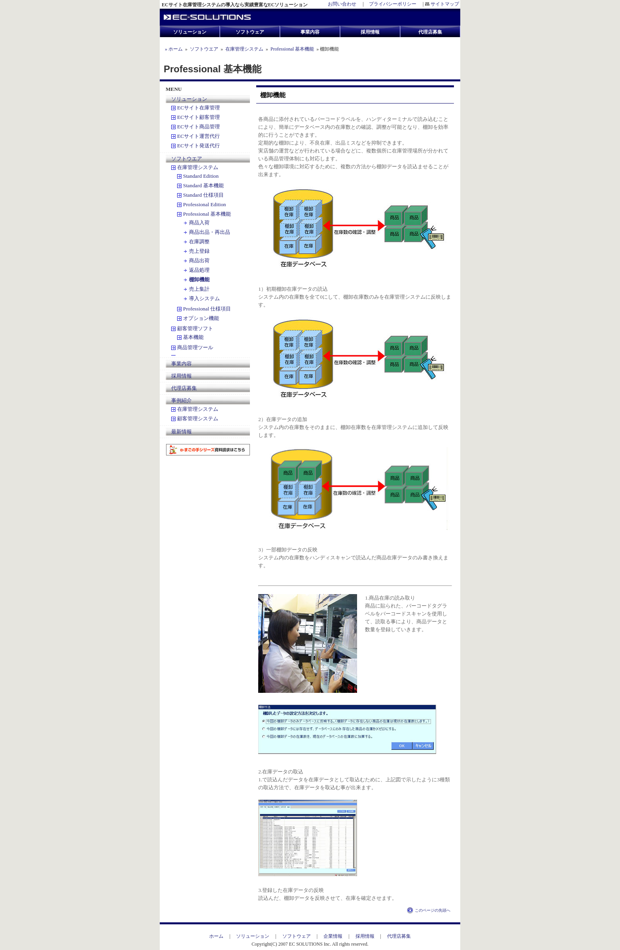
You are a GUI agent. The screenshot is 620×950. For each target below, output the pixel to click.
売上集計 (199, 289)
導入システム (204, 298)
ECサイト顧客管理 (198, 117)
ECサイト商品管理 (198, 127)
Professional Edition (204, 204)
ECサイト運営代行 (198, 136)
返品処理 (199, 270)
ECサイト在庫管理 (198, 108)
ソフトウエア (204, 49)
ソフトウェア (299, 936)
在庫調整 (199, 242)
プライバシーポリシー (392, 4)
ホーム (218, 936)
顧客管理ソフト (195, 328)
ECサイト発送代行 (198, 146)
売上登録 (199, 251)
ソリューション (189, 99)
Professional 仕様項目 (207, 309)
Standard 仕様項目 (203, 195)
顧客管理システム (197, 418)
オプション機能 (201, 318)
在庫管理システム (244, 49)
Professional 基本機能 (292, 49)
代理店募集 (184, 388)
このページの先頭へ (432, 910)
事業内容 (181, 364)
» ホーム (173, 49)
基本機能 (193, 337)
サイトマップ (445, 4)
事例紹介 (181, 400)
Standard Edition (201, 176)
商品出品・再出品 (209, 232)
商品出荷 (199, 260)
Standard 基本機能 (203, 185)
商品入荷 (199, 223)
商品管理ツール (195, 347)
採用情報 (181, 376)
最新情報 (181, 432)
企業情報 (332, 936)
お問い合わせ (342, 4)
